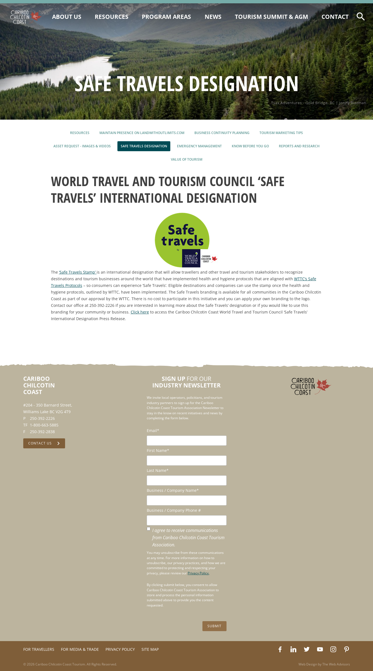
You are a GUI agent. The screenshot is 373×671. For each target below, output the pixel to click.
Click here (140, 312)
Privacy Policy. (198, 573)
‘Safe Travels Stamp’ (78, 272)
